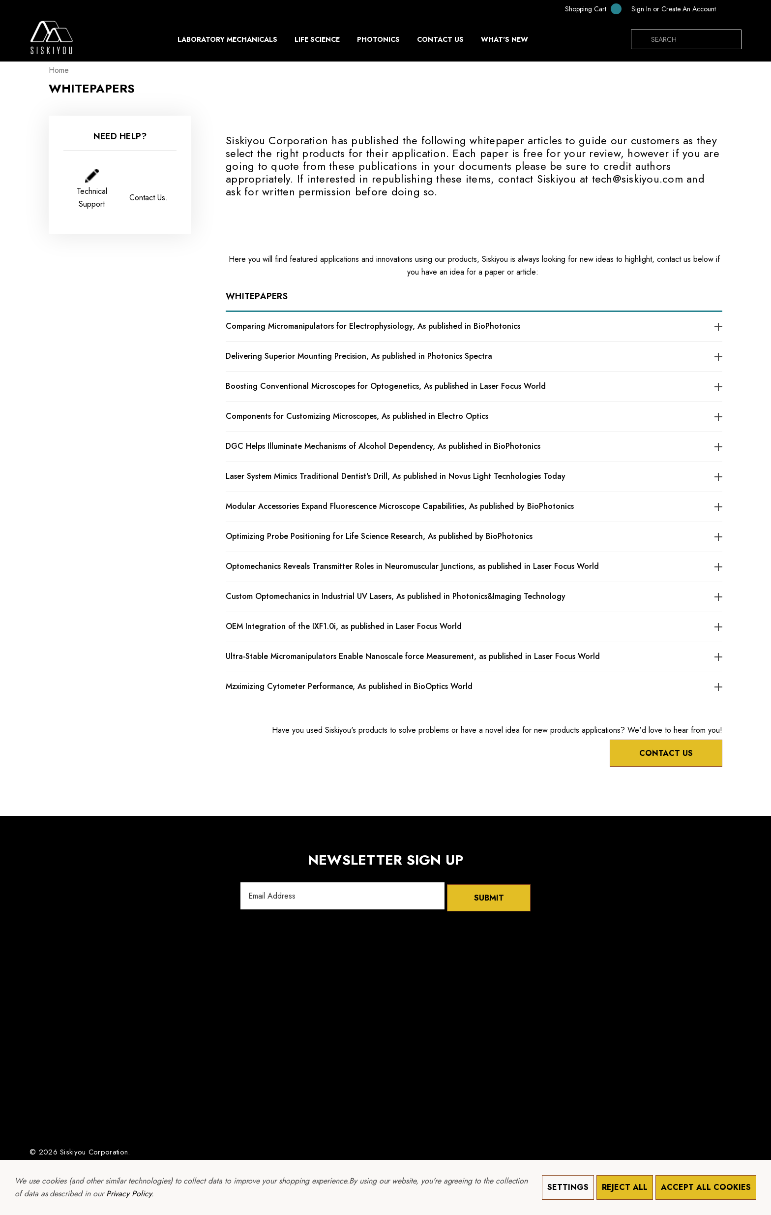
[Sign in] (641, 8)
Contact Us (659, 749)
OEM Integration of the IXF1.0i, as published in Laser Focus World (344, 626)
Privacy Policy (128, 1193)
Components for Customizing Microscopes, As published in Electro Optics (357, 416)
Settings (568, 1187)
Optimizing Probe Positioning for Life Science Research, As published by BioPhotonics (379, 536)
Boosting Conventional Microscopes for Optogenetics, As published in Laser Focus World (386, 386)
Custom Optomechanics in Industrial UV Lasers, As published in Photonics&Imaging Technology (395, 596)
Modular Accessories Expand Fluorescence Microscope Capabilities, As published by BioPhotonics (400, 506)
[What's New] (504, 41)
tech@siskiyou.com (637, 179)
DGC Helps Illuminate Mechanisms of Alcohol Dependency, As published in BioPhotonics (383, 446)
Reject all (625, 1187)
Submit (489, 892)
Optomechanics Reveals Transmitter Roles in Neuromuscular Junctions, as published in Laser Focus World (412, 566)
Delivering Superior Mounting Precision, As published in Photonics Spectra (359, 356)
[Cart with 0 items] (586, 8)
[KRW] (731, 9)
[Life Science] (317, 41)
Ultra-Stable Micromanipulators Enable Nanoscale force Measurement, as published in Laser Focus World (413, 656)
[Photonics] (378, 41)
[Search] (641, 39)
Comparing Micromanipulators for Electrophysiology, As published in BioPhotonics (373, 326)
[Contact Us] (440, 39)
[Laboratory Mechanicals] (227, 41)
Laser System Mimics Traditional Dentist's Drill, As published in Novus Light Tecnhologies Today (395, 476)
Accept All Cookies (706, 1187)
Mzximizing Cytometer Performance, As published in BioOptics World (349, 686)
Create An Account (688, 9)
